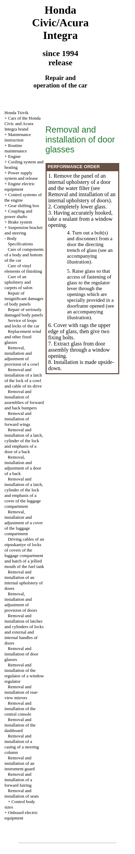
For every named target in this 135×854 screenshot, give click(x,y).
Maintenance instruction (17, 137)
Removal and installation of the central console (20, 709)
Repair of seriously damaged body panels (23, 312)
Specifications (20, 243)
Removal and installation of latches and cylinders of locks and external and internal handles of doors (24, 629)
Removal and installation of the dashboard (20, 725)
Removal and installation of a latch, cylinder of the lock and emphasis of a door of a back (23, 440)
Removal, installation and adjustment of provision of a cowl (21, 356)
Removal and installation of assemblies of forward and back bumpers (24, 399)
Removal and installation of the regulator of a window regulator (24, 673)
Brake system (20, 222)
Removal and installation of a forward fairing (18, 780)
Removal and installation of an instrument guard (19, 763)
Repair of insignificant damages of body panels (24, 298)
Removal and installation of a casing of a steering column (21, 744)
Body (11, 238)
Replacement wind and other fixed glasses (22, 337)
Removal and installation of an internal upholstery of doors (23, 580)
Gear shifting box (23, 205)
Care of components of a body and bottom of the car (24, 255)
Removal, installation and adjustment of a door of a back (22, 465)
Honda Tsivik (16, 112)
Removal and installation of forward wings (18, 419)
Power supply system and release (21, 175)
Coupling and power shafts (18, 213)
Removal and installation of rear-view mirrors (21, 692)
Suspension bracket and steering (23, 230)
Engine (14, 156)
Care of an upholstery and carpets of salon (18, 282)
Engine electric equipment (19, 186)
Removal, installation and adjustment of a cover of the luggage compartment (23, 522)
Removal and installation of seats (21, 793)
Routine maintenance (15, 148)
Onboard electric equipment (21, 815)
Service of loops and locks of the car (21, 323)
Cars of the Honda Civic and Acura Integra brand (22, 124)
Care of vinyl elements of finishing (23, 268)
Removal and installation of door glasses (21, 654)
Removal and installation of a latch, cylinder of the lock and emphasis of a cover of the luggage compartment (23, 492)
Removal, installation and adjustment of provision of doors (20, 602)
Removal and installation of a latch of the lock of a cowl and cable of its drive (23, 378)
